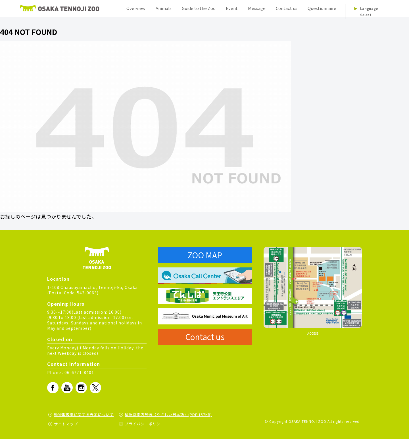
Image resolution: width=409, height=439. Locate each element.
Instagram (81, 387)
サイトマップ (66, 424)
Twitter (95, 387)
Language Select (366, 11)
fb (53, 387)
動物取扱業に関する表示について (84, 414)
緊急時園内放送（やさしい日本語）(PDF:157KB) (168, 414)
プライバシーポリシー (144, 424)
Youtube (67, 387)
